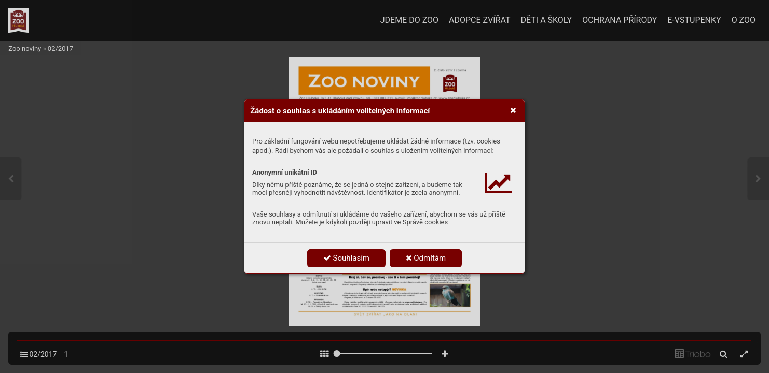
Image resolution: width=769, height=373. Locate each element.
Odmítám (426, 258)
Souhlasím (346, 258)
